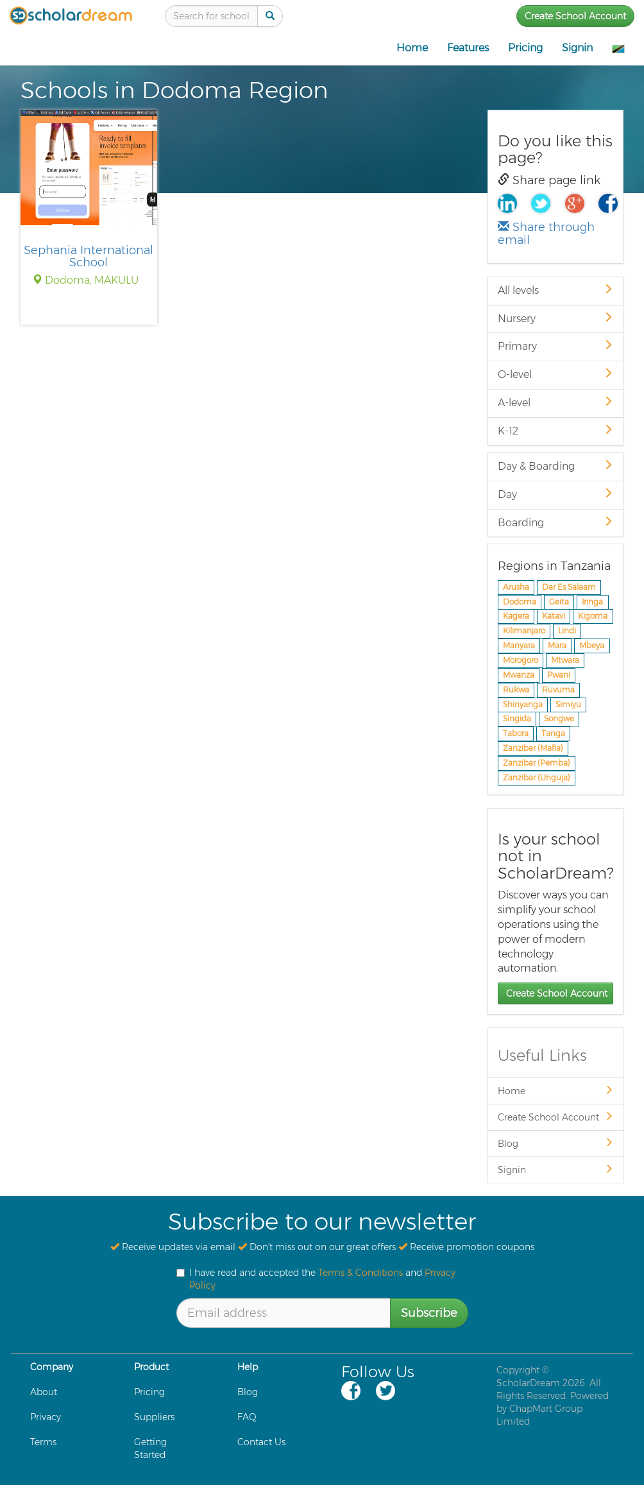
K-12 (556, 431)
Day (556, 494)
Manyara (519, 646)
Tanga (553, 734)
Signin (577, 48)
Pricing (525, 48)
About (43, 1392)
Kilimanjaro (524, 631)
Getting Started (150, 1448)
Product (151, 1367)
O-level (556, 374)
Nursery (556, 319)
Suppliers (154, 1417)
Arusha (516, 587)
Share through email (546, 233)
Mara (557, 646)
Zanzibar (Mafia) (533, 748)
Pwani (558, 675)
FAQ (247, 1417)
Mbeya (591, 646)
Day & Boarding (556, 466)
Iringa (592, 601)
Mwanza (518, 675)
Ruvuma (558, 689)
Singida (517, 719)
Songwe (559, 719)
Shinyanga (523, 704)
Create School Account (575, 16)
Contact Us (261, 1442)
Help (247, 1367)
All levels (556, 290)
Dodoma (519, 601)
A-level (556, 403)
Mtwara (565, 660)
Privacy (45, 1417)
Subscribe (429, 1313)
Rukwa (516, 689)
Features (468, 48)
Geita (559, 601)
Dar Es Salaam (569, 587)
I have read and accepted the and (315, 1279)
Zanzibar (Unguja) (536, 777)
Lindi (567, 631)
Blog (556, 1143)
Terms (43, 1442)
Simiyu (568, 704)
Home (412, 48)
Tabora (516, 734)
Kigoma (592, 616)
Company (51, 1367)
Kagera (516, 616)
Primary (556, 346)
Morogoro (520, 660)
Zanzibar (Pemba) (536, 763)
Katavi (553, 616)
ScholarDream (528, 1383)
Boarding (556, 523)
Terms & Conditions (360, 1272)
